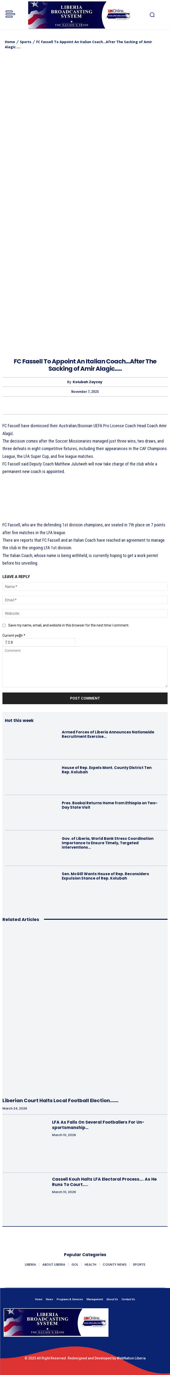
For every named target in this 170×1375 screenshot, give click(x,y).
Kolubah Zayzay (87, 382)
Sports (25, 41)
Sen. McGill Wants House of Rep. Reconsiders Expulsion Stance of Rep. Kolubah (105, 876)
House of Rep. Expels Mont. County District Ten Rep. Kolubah (107, 770)
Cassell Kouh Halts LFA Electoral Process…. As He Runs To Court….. (104, 1181)
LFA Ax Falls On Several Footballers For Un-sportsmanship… (98, 1124)
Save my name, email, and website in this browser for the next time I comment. (68, 625)
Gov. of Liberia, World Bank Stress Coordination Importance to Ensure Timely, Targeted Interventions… (107, 843)
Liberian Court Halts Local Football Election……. (60, 1100)
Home (10, 41)
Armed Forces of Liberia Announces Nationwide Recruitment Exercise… (108, 734)
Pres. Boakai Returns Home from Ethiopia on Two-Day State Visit (110, 805)
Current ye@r (13, 635)
